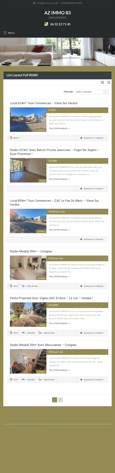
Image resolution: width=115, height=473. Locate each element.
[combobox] (91, 91)
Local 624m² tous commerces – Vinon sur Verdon (43, 103)
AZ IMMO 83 (57, 12)
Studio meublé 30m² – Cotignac (31, 251)
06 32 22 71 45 (60, 24)
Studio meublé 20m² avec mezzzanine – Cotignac (43, 345)
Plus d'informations (59, 128)
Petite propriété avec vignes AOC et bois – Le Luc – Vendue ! (51, 298)
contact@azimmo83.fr (71, 2)
